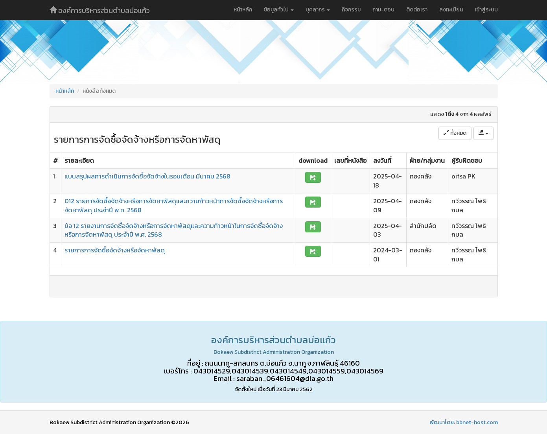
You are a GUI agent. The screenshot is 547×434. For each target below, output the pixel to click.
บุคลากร (318, 10)
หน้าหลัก (243, 10)
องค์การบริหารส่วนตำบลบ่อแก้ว (100, 10)
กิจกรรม (351, 10)
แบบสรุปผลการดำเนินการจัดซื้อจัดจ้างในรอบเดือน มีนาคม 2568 (147, 176)
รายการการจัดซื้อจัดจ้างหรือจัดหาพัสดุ (114, 250)
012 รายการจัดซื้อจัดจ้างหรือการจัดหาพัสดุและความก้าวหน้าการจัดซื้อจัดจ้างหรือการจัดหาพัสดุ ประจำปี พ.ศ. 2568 (173, 205)
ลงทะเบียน (451, 10)
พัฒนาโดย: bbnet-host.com (464, 422)
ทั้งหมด (455, 133)
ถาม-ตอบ (383, 10)
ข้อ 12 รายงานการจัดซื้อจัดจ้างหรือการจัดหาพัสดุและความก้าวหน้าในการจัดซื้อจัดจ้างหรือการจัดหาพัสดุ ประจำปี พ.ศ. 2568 (173, 230)
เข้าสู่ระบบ (486, 10)
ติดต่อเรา (416, 10)
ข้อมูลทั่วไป (279, 10)
